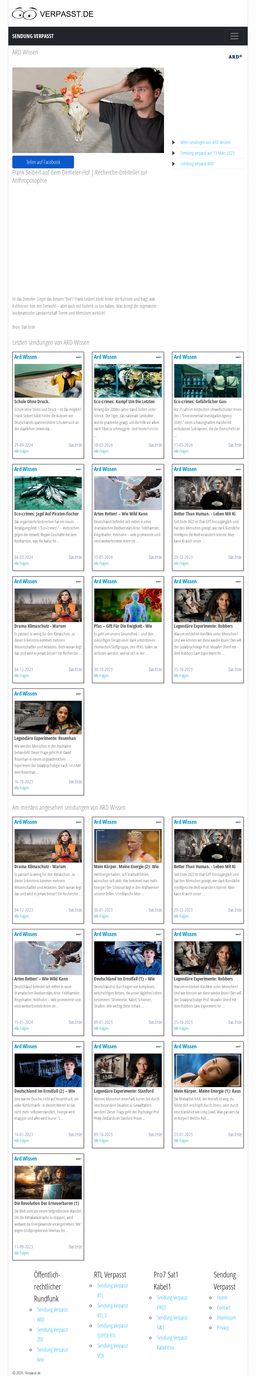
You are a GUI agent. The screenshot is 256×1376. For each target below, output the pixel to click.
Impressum (226, 1317)
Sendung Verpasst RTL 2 (112, 1310)
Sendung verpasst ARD (197, 163)
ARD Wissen (25, 51)
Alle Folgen (21, 451)
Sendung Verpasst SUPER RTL (112, 1330)
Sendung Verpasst (33, 36)
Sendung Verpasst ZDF (52, 1334)
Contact (223, 1307)
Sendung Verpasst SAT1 (172, 1322)
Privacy (223, 1327)
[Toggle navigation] (234, 36)
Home (222, 1297)
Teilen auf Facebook (43, 162)
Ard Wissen (25, 356)
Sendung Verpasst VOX (112, 1350)
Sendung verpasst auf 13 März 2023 (207, 153)
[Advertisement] (88, 234)
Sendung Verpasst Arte (52, 1354)
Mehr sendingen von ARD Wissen (205, 142)
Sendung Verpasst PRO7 (172, 1302)
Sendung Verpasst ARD (52, 1314)
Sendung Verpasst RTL (112, 1290)
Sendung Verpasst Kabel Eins (172, 1342)
